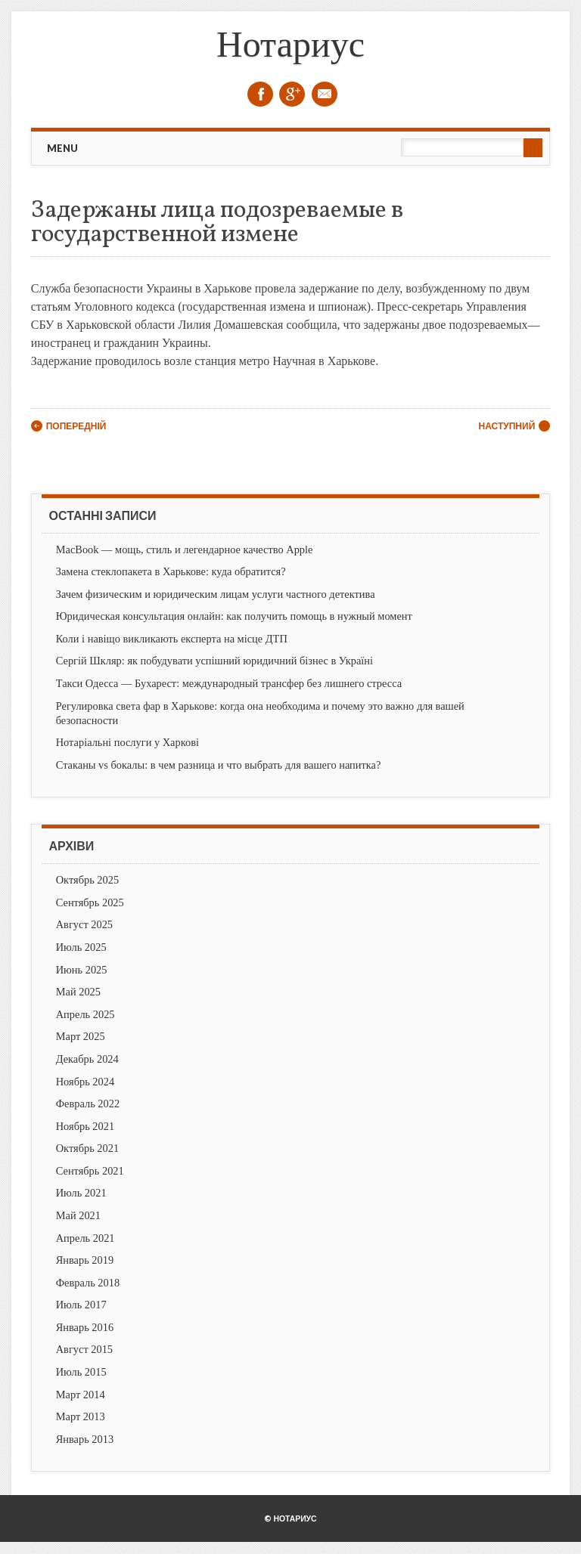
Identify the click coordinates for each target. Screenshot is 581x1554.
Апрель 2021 (85, 1238)
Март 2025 (80, 1036)
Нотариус (290, 44)
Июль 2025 (81, 947)
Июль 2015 (81, 1372)
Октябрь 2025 (87, 880)
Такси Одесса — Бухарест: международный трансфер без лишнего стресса (229, 683)
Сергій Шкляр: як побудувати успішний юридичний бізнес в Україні (214, 661)
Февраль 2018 (88, 1283)
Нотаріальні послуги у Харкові (127, 742)
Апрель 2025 (85, 1014)
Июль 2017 (81, 1305)
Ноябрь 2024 (85, 1082)
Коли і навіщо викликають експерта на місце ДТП (171, 639)
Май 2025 (78, 992)
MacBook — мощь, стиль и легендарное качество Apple (184, 549)
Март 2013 (80, 1416)
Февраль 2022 (88, 1103)
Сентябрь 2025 (90, 902)
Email (324, 94)
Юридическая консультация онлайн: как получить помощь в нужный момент (234, 616)
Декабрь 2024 (87, 1059)
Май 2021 (78, 1215)
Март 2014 (80, 1394)
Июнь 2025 (81, 970)
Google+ (292, 94)
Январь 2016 (84, 1327)
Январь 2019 (84, 1260)
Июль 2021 (81, 1193)
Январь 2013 (84, 1439)
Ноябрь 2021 (85, 1126)
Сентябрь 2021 (90, 1171)
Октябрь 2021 (87, 1148)
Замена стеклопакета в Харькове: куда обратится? (171, 571)
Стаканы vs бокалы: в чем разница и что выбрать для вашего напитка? (218, 765)
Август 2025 (84, 924)
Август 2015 (84, 1349)
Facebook (260, 94)
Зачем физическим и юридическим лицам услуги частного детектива (215, 594)
